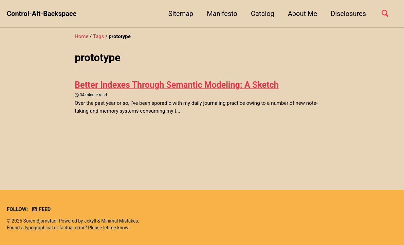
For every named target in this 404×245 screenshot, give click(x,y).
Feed (41, 209)
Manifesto (222, 14)
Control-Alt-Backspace (41, 14)
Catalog (262, 14)
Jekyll (90, 221)
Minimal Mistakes (119, 221)
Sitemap (181, 14)
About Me (302, 14)
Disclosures (348, 14)
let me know (115, 227)
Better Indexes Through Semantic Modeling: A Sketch (177, 85)
